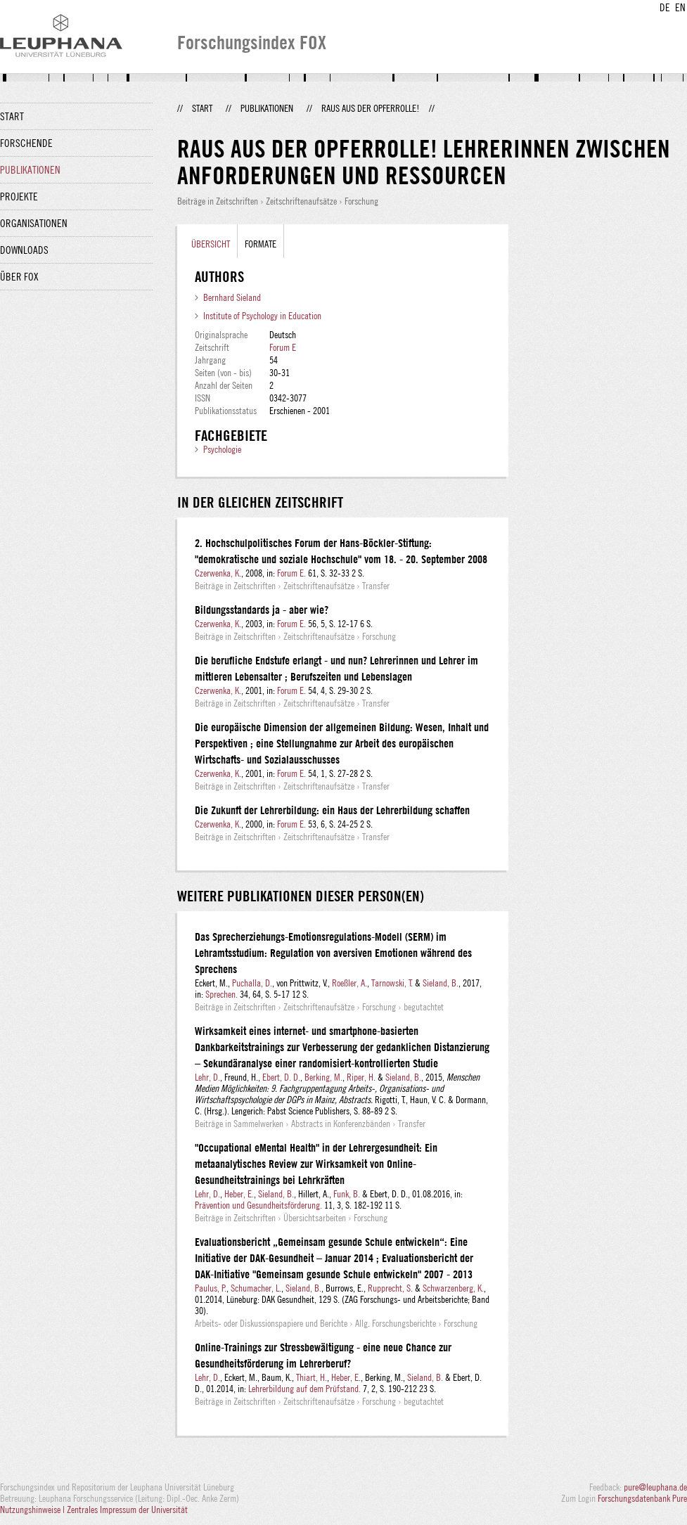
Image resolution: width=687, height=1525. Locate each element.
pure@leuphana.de (655, 1487)
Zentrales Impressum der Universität (127, 1509)
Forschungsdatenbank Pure (642, 1498)
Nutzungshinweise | (33, 1509)
